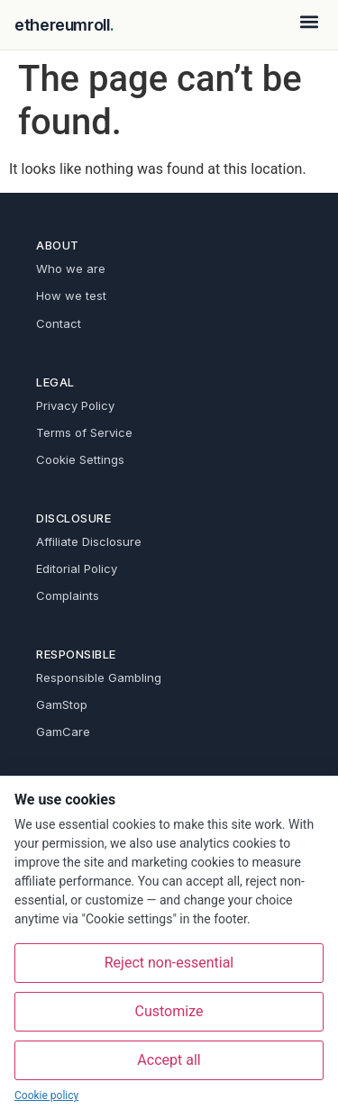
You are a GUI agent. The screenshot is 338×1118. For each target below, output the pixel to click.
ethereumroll (63, 24)
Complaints (67, 595)
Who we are (70, 268)
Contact (58, 323)
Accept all (168, 1059)
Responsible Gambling (98, 677)
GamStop (61, 704)
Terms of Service (84, 432)
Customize (169, 1011)
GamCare (63, 731)
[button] (309, 21)
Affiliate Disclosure (89, 541)
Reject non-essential (169, 962)
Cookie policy (46, 1095)
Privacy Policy (75, 405)
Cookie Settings (80, 459)
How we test (71, 295)
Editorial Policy (76, 568)
